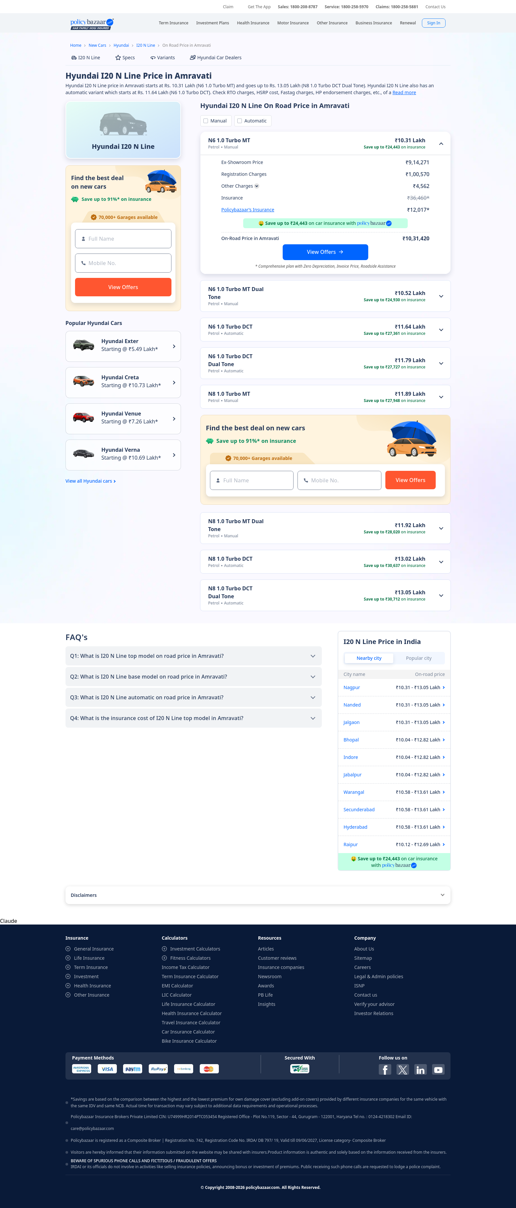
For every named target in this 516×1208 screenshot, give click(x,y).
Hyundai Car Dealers (216, 57)
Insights (266, 1004)
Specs (125, 57)
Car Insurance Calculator (188, 1032)
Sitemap (363, 958)
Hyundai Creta (120, 377)
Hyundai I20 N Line (123, 146)
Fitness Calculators (190, 958)
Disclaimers (84, 895)
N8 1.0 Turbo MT (229, 393)
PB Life (265, 995)
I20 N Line (146, 45)
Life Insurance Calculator (189, 1004)
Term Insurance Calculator (190, 976)
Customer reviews (277, 958)
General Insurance (94, 949)
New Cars (97, 45)
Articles (266, 949)
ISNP (359, 985)
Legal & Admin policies (378, 976)
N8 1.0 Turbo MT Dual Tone (236, 525)
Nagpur (352, 687)
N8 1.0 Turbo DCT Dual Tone (230, 592)
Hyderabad (355, 827)
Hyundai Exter (120, 341)
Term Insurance (91, 967)
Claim (228, 7)
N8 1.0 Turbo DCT (230, 558)
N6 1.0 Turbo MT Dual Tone (236, 293)
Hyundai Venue (121, 413)
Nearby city (369, 658)
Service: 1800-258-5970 (347, 7)
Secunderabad (359, 809)
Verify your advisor (374, 1004)
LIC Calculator (177, 995)
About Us (364, 949)
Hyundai (121, 45)
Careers (362, 967)
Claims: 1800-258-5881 (396, 7)
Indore (351, 757)
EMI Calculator (177, 985)
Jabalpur (353, 774)
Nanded (352, 705)
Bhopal (351, 740)
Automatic (254, 121)
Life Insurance (89, 958)
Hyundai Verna (120, 449)
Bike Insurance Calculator (189, 1041)
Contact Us (436, 7)
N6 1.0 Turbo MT (229, 140)
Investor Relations (374, 1013)
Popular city (419, 658)
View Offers (321, 251)
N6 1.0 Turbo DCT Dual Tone (230, 360)
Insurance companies (281, 967)
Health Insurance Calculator (192, 1013)
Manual (217, 121)
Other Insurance (91, 995)
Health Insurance (92, 985)
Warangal (354, 792)
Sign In (433, 23)
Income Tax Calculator (186, 967)
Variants (162, 57)
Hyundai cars (97, 481)
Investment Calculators (195, 949)
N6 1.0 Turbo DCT (230, 326)
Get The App (259, 7)
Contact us (365, 995)
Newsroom (270, 976)
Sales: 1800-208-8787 (298, 7)
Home (75, 45)
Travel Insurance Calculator (191, 1022)
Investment (86, 976)
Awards (266, 985)
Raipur (351, 844)
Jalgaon (352, 722)
